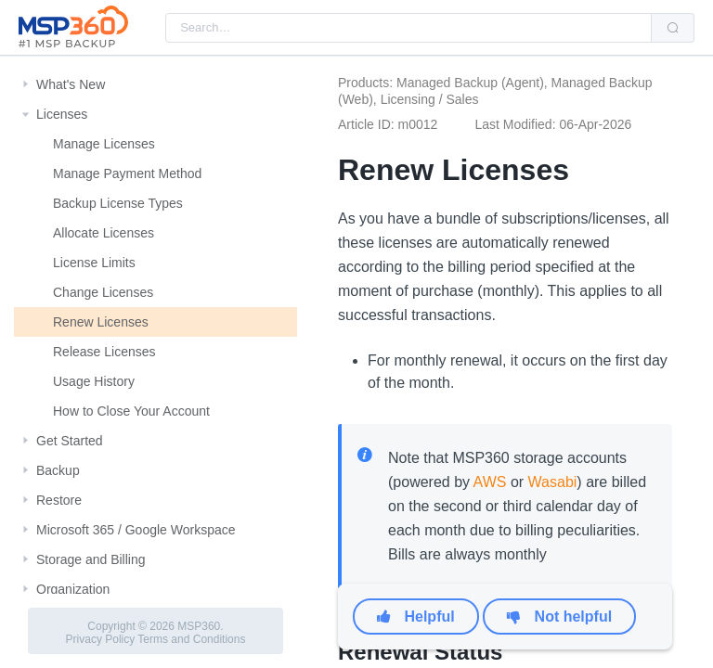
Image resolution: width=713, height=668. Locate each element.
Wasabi (552, 482)
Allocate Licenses (103, 232)
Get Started (69, 440)
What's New (70, 84)
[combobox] (408, 28)
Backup (58, 470)
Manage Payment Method (127, 173)
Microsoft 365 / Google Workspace (136, 529)
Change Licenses (103, 292)
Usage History (94, 381)
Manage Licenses (104, 143)
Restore (59, 500)
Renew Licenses (101, 322)
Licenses (61, 114)
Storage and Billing (91, 559)
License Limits (94, 262)
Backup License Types (118, 203)
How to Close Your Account (131, 411)
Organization (73, 589)
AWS (490, 482)
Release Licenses (104, 351)
